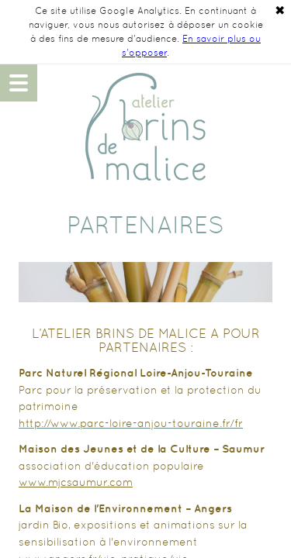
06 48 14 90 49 (272, 83)
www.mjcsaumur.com (76, 482)
